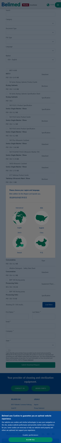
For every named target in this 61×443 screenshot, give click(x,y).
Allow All (30, 440)
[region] (30, 427)
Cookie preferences (30, 435)
